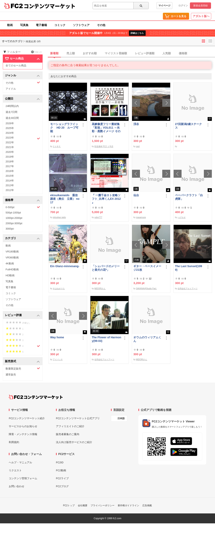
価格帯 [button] (22, 200)
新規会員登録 (200, 5)
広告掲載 (147, 505)
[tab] (132, 53)
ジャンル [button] (22, 76)
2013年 (10, 185)
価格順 (183, 53)
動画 (10, 25)
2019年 (10, 156)
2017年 (10, 166)
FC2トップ (69, 505)
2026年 (10, 123)
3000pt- (10, 228)
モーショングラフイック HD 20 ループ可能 (64, 127)
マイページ (164, 5)
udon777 (98, 217)
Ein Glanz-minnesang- (64, 266)
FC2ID (60, 462)
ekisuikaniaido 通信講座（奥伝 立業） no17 (64, 199)
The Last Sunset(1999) (188, 268)
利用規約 (14, 442)
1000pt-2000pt (14, 217)
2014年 (10, 180)
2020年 (10, 151)
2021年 (10, 147)
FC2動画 (61, 470)
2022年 (10, 142)
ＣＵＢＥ (57, 146)
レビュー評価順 (144, 53)
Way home (57, 337)
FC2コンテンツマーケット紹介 (27, 418)
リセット (36, 51)
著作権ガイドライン (128, 505)
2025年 (10, 128)
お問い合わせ (16, 486)
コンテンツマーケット (49, 6)
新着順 (54, 53)
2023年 (23, 138)
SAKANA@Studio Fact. (146, 288)
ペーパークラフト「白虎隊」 (189, 197)
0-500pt (23, 207)
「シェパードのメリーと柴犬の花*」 (106, 268)
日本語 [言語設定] (121, 418)
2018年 (10, 161)
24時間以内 (12, 106)
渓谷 (136, 124)
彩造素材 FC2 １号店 (103, 146)
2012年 (10, 190)
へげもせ (182, 217)
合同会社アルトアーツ (187, 288)
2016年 (10, 171)
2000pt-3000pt (14, 223)
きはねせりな (59, 288)
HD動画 (10, 275)
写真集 (24, 25)
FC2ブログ (62, 486)
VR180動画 (12, 251)
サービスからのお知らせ (23, 426)
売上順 (70, 53)
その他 (101, 25)
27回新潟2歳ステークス (188, 125)
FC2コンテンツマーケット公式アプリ (78, 418)
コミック (59, 25)
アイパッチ (58, 359)
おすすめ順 (90, 53)
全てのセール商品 (16, 65)
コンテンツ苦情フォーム (23, 478)
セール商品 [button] (22, 59)
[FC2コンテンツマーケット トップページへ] (36, 397)
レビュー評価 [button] (22, 315)
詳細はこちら (137, 33)
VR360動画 (12, 257)
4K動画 (10, 263)
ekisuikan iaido (59, 217)
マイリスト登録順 (116, 53)
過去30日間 (12, 117)
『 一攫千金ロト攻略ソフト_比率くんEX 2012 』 (106, 199)
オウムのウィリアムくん (147, 339)
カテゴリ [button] (22, 238)
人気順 (166, 53)
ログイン (183, 5)
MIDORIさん (100, 288)
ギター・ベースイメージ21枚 (147, 268)
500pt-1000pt (13, 212)
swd (138, 146)
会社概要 (82, 505)
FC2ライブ (62, 478)
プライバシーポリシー (102, 505)
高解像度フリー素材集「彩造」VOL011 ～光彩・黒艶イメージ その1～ (106, 127)
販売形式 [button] (22, 361)
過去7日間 (11, 112)
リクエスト (15, 470)
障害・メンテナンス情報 (23, 434)
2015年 (10, 175)
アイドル (11, 88)
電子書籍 (41, 25)
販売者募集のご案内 (67, 434)
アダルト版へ (201, 16)
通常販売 (11, 374)
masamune (141, 217)
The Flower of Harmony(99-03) (106, 339)
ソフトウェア (81, 25)
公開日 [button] (22, 99)
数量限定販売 (23, 368)
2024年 (10, 132)
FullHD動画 (12, 269)
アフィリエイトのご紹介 (70, 426)
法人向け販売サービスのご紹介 (74, 442)
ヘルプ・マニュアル (20, 462)
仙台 (136, 195)
